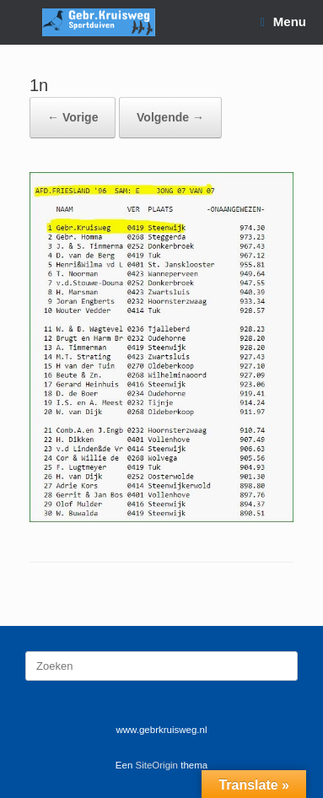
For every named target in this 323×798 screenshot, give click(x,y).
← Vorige (72, 117)
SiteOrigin (157, 765)
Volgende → (170, 117)
